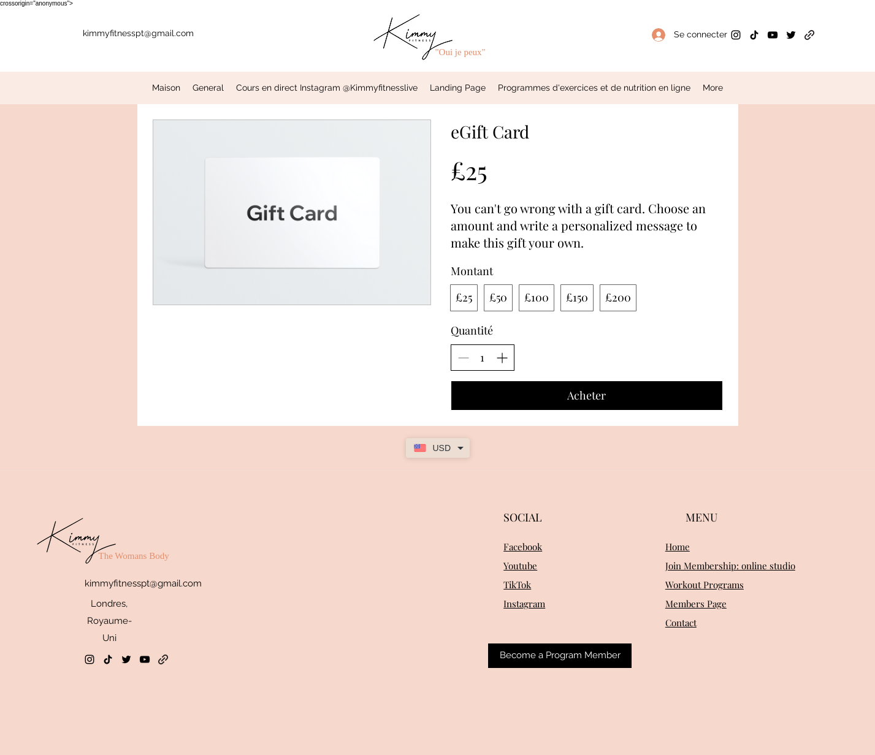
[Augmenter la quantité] (502, 357)
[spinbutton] (483, 357)
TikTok (517, 585)
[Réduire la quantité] (463, 357)
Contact (681, 623)
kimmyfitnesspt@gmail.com (138, 33)
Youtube (520, 566)
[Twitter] (791, 35)
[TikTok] (754, 35)
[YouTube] (772, 35)
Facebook (522, 547)
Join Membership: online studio (730, 566)
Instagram (524, 604)
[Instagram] (736, 35)
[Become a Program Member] (560, 655)
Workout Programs (704, 585)
